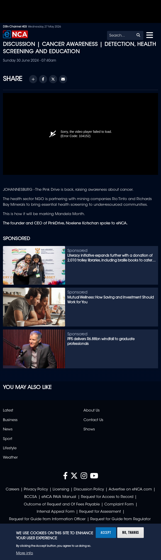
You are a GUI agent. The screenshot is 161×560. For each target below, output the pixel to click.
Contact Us (93, 420)
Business (10, 420)
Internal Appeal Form (56, 512)
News (7, 429)
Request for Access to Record (107, 497)
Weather (10, 458)
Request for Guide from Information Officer (47, 519)
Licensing (61, 489)
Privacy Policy (36, 489)
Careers (12, 489)
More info (24, 553)
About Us (91, 410)
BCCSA (30, 497)
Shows (89, 429)
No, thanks (130, 532)
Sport (7, 439)
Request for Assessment (100, 512)
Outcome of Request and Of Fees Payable (62, 504)
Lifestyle (10, 448)
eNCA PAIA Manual (58, 497)
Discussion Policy (89, 489)
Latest (8, 410)
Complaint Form (119, 504)
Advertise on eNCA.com (130, 489)
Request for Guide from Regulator (120, 519)
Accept (106, 532)
